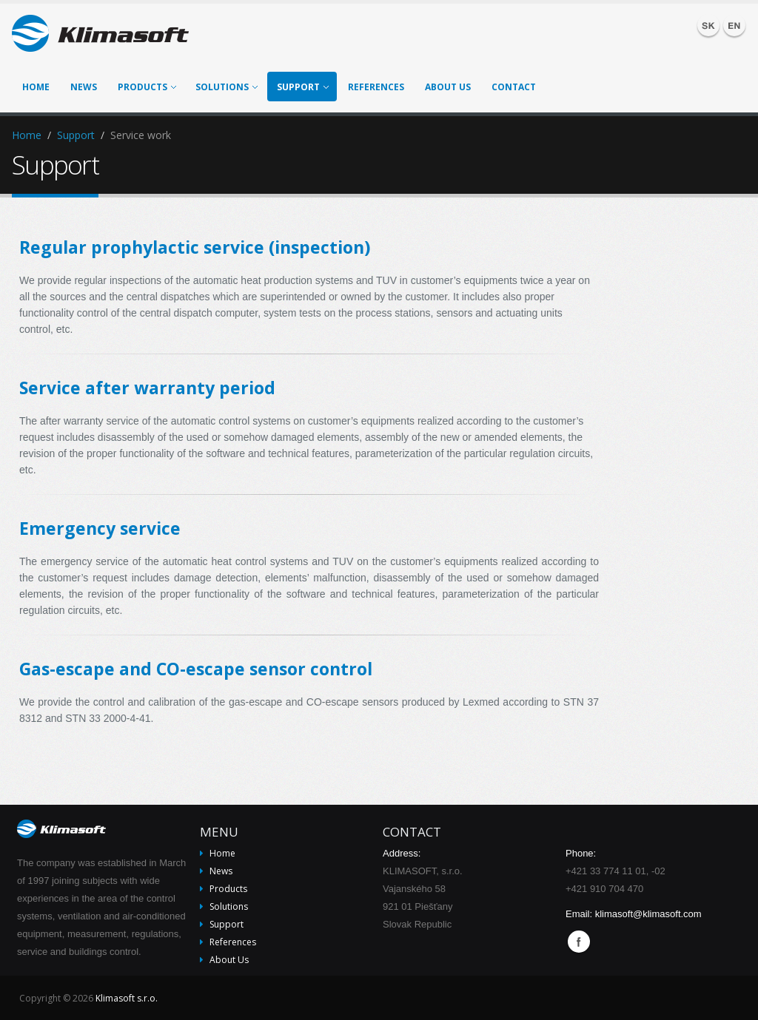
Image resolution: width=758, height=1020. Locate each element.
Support (303, 87)
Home (36, 87)
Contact (514, 87)
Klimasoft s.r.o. (126, 998)
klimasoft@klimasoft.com (648, 913)
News (83, 87)
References (376, 87)
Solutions (226, 87)
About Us (448, 87)
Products (147, 87)
